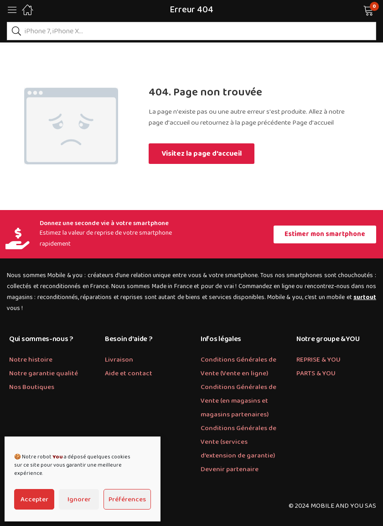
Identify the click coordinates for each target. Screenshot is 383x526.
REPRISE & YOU (318, 359)
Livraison (119, 359)
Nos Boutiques (31, 387)
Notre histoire (30, 359)
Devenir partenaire (230, 469)
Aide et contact (128, 373)
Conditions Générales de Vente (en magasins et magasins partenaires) (238, 401)
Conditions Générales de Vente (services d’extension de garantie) (238, 442)
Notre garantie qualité (43, 373)
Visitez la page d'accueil (201, 153)
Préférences (127, 499)
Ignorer (79, 499)
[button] (357, 9)
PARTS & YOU (316, 373)
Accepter (34, 499)
